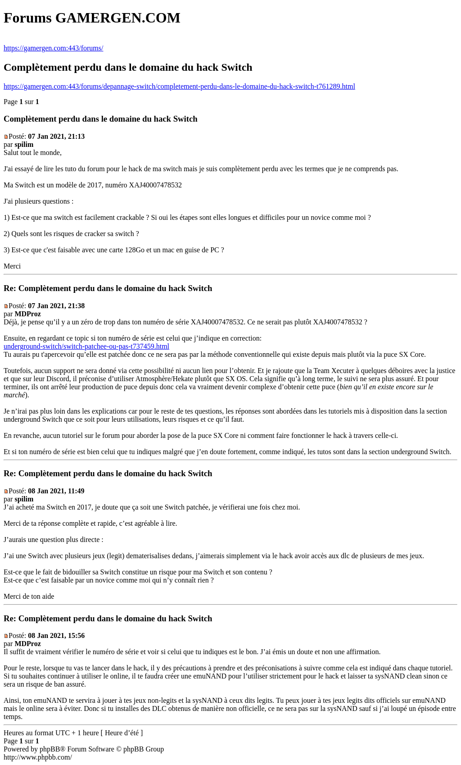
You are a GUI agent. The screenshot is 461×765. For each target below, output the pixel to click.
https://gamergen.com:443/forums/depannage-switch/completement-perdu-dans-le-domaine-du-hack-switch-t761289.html (179, 86)
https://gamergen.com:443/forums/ (53, 48)
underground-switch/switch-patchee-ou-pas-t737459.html (86, 346)
